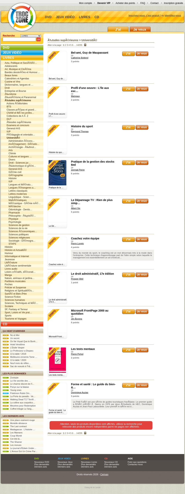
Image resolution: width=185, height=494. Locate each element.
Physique (11, 219)
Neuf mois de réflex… (17, 363)
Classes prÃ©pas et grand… (20, 109)
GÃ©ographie (14, 175)
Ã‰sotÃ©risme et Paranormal (20, 97)
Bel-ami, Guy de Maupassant (89, 52)
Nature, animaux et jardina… (20, 278)
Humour (9, 253)
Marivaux (75, 96)
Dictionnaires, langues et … (19, 84)
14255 (79, 45)
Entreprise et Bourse (15, 91)
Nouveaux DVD (41, 462)
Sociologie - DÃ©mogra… (20, 240)
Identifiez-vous (173, 15)
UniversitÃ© (89, 40)
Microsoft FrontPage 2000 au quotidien (89, 312)
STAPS (10, 244)
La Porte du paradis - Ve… (19, 396)
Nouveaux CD (111, 462)
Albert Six (75, 208)
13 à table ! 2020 (14, 360)
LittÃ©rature (11, 262)
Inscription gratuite (173, 3)
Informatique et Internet (17, 256)
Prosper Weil (77, 279)
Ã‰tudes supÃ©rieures (18, 122)
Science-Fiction (13, 297)
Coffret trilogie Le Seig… (18, 409)
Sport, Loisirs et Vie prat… (18, 312)
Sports (8, 315)
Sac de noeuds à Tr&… (17, 366)
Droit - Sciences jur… (18, 162)
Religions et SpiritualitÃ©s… (19, 290)
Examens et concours (17, 125)
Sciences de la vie (16, 228)
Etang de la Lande (92, 487)
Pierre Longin (77, 243)
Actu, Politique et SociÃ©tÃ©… (21, 63)
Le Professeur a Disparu (18, 351)
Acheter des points (125, 3)
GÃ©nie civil (13, 172)
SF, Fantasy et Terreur (16, 309)
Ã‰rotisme (10, 94)
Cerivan (104, 474)
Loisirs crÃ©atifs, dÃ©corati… (20, 272)
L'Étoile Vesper (13, 347)
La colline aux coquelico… (19, 402)
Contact (154, 3)
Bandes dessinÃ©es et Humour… (22, 72)
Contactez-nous (135, 464)
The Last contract (15, 426)
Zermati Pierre (78, 170)
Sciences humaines (15, 300)
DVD (48, 17)
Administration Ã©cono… (20, 141)
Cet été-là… (12, 439)
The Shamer (12, 442)
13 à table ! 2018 (14, 354)
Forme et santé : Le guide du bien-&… (93, 386)
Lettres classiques (16, 190)
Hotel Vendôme (14, 344)
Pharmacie (12, 212)
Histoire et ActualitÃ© (16, 250)
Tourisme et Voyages (15, 318)
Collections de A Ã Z (16, 116)
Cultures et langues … (18, 156)
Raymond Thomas (80, 131)
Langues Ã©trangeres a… (20, 187)
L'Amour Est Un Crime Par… (20, 451)
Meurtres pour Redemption (19, 406)
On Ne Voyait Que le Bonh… (20, 341)
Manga (8, 275)
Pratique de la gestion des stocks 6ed (92, 163)
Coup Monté (12, 436)
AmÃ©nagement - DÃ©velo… (22, 144)
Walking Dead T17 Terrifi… (19, 399)
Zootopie (11, 377)
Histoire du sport (82, 126)
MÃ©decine (13, 206)
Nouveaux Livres (89, 462)
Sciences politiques (17, 234)
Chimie (10, 153)
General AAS (12, 128)
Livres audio (11, 268)
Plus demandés (41, 464)
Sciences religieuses (17, 237)
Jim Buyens (76, 319)
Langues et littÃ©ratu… (19, 184)
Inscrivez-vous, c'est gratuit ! (145, 15)
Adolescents (11, 66)
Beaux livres (11, 75)
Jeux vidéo (65, 17)
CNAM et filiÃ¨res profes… (19, 113)
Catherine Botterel (79, 58)
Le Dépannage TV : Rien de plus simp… (92, 201)
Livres (84, 17)
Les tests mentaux (83, 349)
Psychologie (13, 222)
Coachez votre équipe (85, 238)
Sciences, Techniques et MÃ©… (21, 303)
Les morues (12, 445)
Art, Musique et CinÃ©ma (18, 69)
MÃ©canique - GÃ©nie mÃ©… (23, 203)
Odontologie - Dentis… (18, 209)
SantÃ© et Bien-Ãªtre (16, 293)
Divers (10, 159)
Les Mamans (12, 432)
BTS (8, 106)
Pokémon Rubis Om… (17, 393)
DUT (8, 119)
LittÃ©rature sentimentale (18, 265)
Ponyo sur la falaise (16, 387)
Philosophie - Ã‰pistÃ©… (20, 215)
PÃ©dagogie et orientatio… (20, 134)
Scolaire (9, 306)
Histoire (11, 178)
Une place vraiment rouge (19, 420)
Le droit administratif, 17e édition (92, 273)
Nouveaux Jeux (65, 462)
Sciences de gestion (17, 225)
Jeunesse (10, 259)
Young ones (12, 390)
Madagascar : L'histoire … (19, 429)
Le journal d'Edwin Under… (19, 448)
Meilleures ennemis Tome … (20, 357)
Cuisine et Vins (12, 81)
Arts (9, 150)
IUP (8, 131)
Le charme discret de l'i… (18, 384)
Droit (7, 88)
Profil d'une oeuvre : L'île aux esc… (90, 89)
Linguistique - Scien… (18, 197)
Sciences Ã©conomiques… (21, 231)
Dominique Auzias (79, 392)
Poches (8, 284)
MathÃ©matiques (16, 200)
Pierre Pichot (77, 354)
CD (96, 17)
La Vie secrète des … (17, 381)
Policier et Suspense (15, 287)
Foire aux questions (137, 462)
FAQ (142, 3)
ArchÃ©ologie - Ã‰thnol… (20, 147)
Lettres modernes (16, 194)
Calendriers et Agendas (17, 78)
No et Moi (11, 335)
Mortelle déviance (15, 423)
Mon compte (85, 3)
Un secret (11, 338)
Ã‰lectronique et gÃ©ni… (20, 166)
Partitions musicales (15, 281)
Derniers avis (40, 467)
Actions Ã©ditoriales (16, 103)
